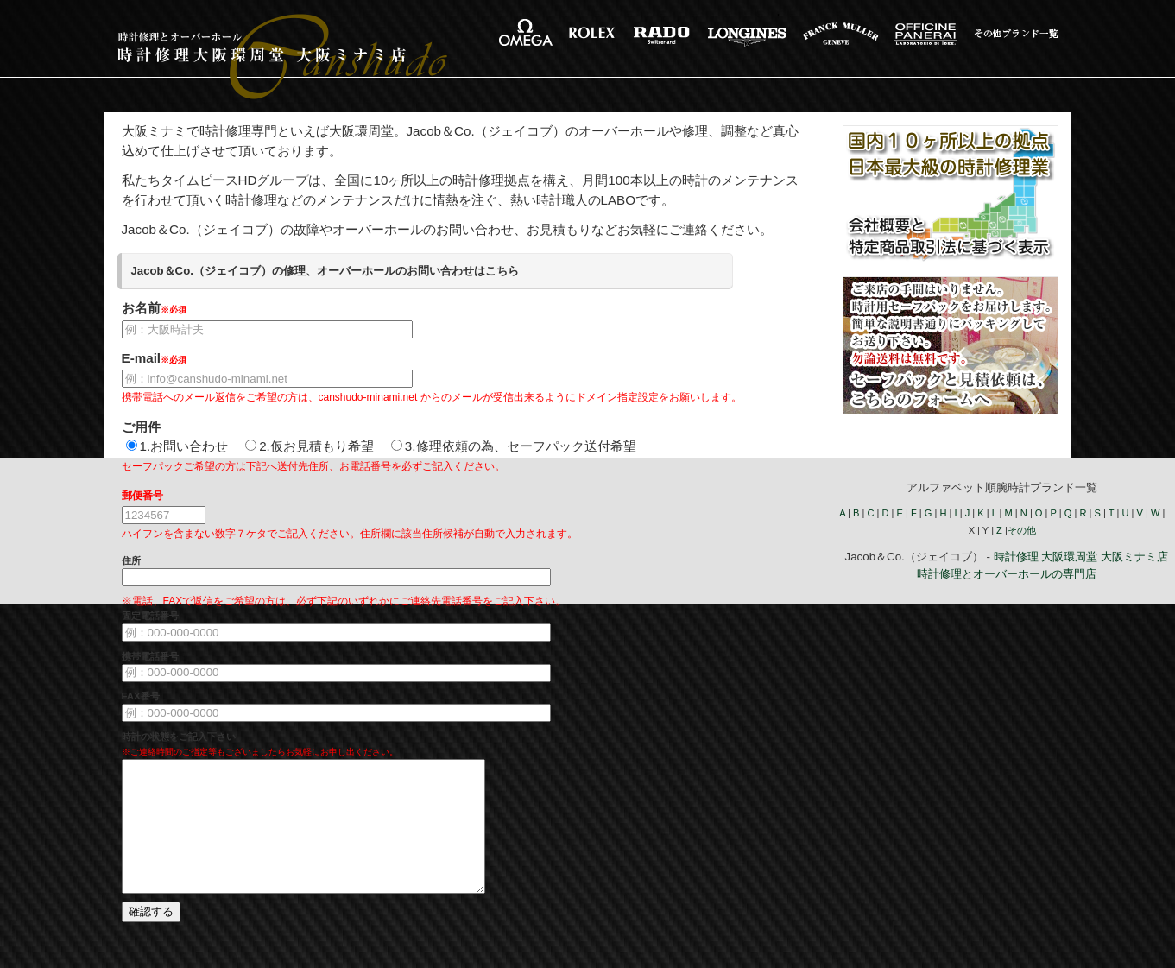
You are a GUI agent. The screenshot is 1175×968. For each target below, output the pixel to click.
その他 (1022, 530)
